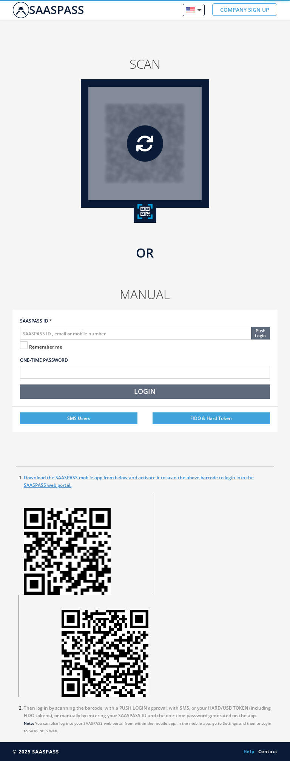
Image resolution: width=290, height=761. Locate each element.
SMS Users (78, 418)
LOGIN (145, 391)
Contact (268, 751)
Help (249, 751)
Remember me (45, 347)
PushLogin (260, 333)
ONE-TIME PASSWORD (44, 360)
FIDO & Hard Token (211, 418)
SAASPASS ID (34, 321)
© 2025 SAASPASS (35, 751)
